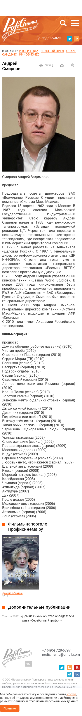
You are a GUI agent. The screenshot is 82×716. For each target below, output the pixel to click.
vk (76, 674)
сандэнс (9, 54)
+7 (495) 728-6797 (56, 650)
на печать (62, 65)
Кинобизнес (29, 54)
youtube (76, 667)
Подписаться (51, 38)
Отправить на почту (72, 65)
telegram (69, 674)
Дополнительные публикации (39, 607)
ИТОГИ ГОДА (28, 51)
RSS (76, 38)
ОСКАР (71, 51)
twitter (69, 38)
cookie (71, 694)
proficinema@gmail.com (61, 654)
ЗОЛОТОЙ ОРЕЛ (52, 51)
